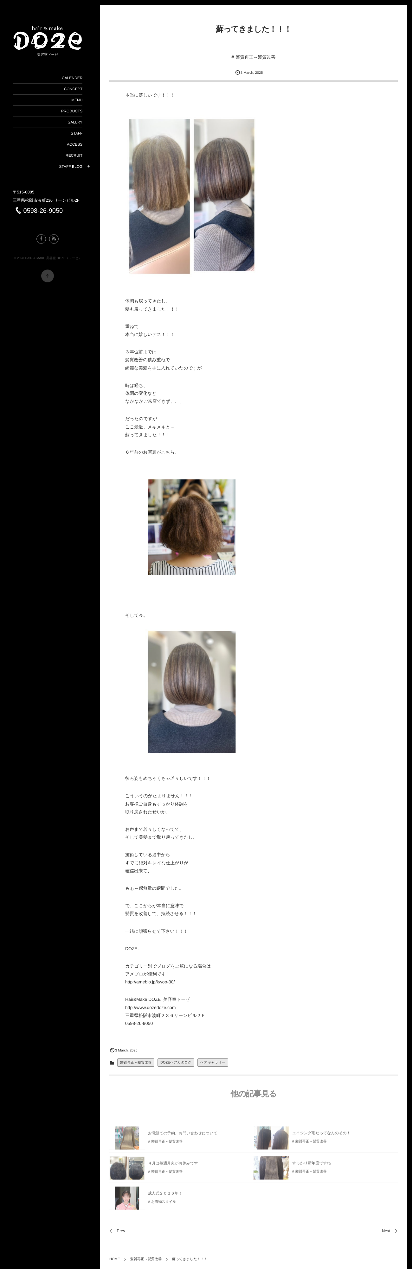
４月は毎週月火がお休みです (173, 1166)
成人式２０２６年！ (165, 1196)
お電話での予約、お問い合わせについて (182, 1136)
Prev (117, 1230)
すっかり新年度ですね (311, 1166)
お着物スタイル (163, 1205)
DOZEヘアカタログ (175, 1062)
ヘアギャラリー (212, 1062)
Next (390, 1230)
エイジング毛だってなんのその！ (321, 1136)
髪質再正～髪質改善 (255, 57)
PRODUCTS (71, 111)
